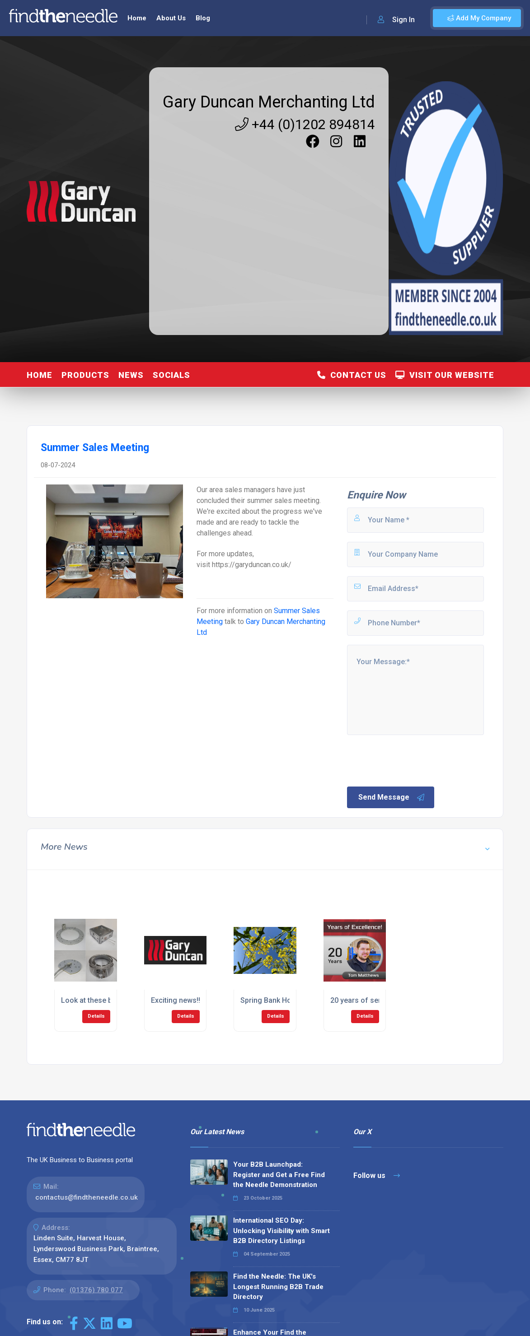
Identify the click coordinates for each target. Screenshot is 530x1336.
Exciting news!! (175, 1000)
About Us (171, 18)
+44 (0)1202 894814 (305, 124)
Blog (203, 18)
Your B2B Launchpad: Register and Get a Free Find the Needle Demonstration (279, 1174)
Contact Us (351, 375)
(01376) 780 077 (96, 1290)
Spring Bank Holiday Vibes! (284, 1000)
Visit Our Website (444, 375)
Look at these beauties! (99, 1000)
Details (96, 1016)
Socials (171, 375)
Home (136, 18)
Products (85, 375)
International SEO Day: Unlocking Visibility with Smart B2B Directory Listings (281, 1230)
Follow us (376, 1175)
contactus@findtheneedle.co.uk (86, 1197)
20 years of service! (363, 1000)
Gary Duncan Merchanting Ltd (269, 102)
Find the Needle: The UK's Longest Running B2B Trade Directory (278, 1286)
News (131, 375)
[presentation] (414, 759)
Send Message (391, 797)
